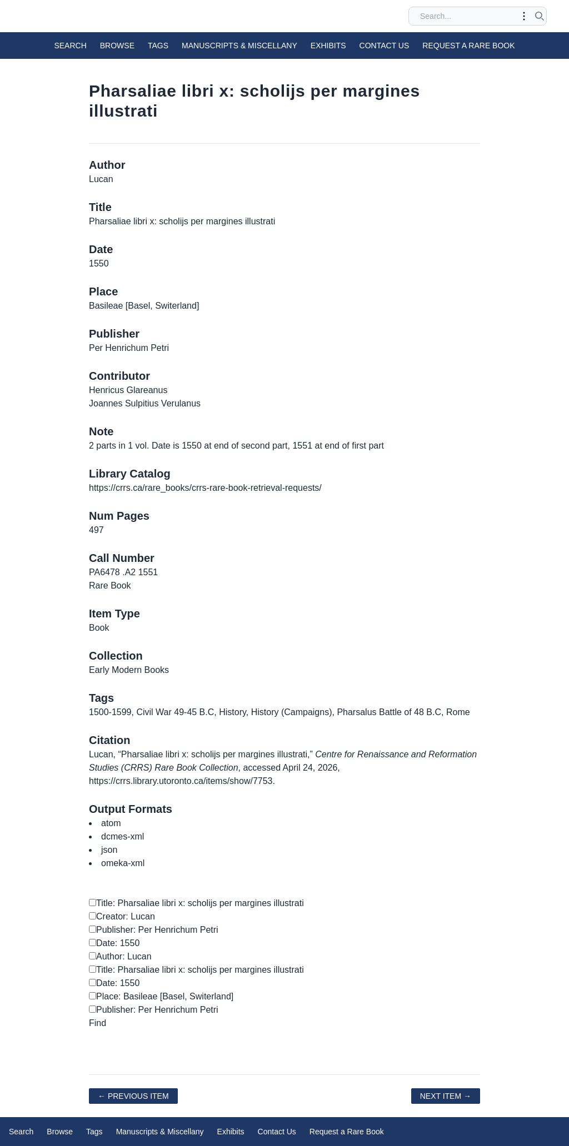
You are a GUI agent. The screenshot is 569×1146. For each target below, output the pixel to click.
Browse (117, 45)
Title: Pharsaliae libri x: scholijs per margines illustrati (196, 903)
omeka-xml (122, 863)
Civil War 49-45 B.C (175, 712)
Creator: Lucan (122, 916)
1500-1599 (110, 712)
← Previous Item (133, 1096)
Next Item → (445, 1096)
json (109, 850)
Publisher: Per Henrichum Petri (153, 929)
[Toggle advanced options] (524, 16)
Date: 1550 (114, 943)
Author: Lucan (120, 956)
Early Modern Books (129, 670)
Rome (458, 712)
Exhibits (328, 45)
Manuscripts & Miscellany (239, 45)
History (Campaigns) (291, 712)
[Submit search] (539, 16)
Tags (158, 45)
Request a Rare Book (468, 45)
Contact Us (385, 45)
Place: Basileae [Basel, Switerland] (161, 996)
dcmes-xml (122, 836)
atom (111, 823)
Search (70, 45)
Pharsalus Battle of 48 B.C (389, 712)
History (232, 712)
